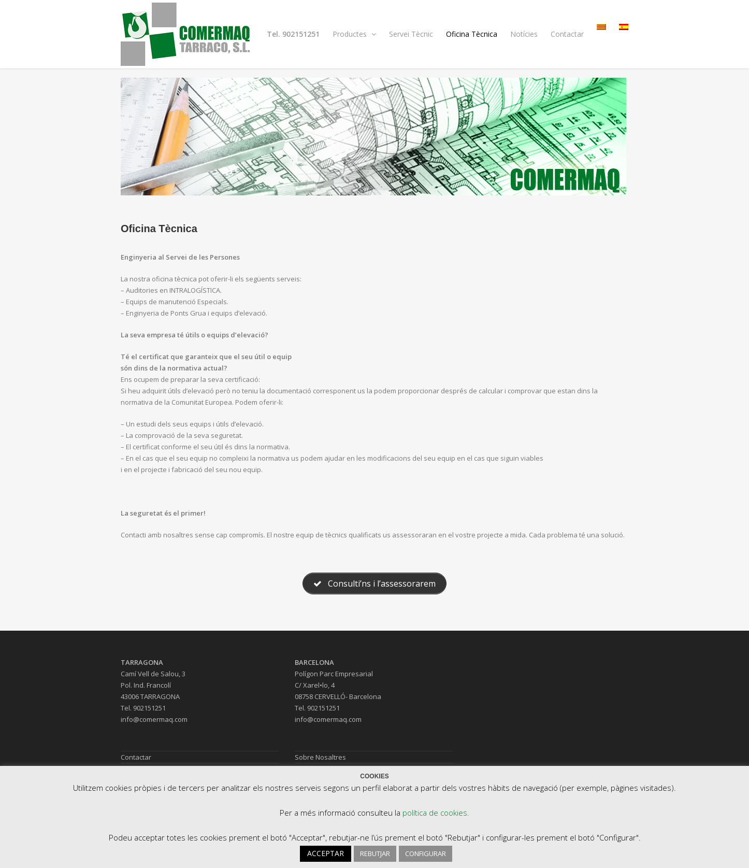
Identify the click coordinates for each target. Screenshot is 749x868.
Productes (354, 34)
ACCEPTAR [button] (325, 853)
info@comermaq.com (154, 719)
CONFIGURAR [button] (425, 853)
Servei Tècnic (411, 34)
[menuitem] (601, 27)
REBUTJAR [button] (375, 853)
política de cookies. (435, 812)
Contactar (567, 34)
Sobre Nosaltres (320, 757)
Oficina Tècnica (471, 34)
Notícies (524, 34)
